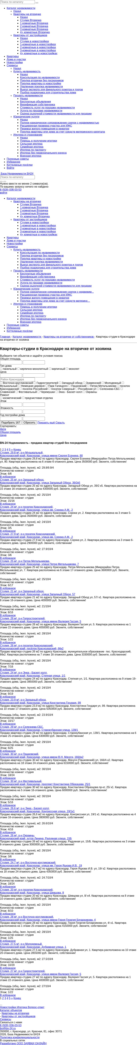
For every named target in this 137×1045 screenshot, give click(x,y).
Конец (17, 449)
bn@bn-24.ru (8, 1028)
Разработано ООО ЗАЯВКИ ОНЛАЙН (23, 1043)
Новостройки (8, 1007)
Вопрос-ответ (36, 1007)
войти (3, 192)
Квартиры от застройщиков (19, 1016)
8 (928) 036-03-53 (10, 189)
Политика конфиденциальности (20, 1037)
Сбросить (29, 422)
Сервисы (5, 1019)
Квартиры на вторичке (15, 1013)
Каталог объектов (11, 1010)
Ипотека (22, 1007)
